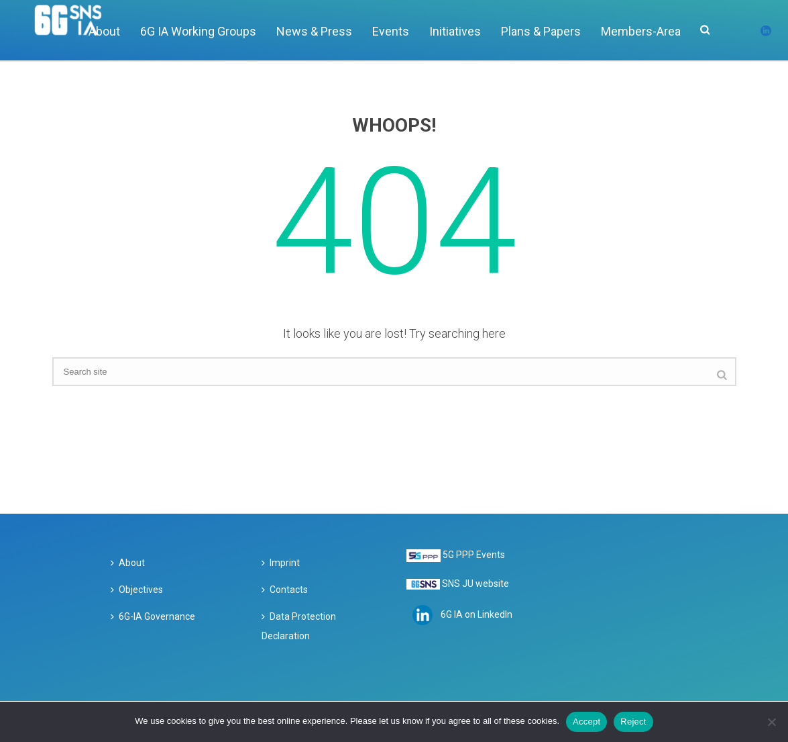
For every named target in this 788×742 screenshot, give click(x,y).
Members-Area (641, 31)
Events (390, 31)
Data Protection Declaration (299, 626)
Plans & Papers (541, 31)
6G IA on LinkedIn (476, 614)
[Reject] (771, 722)
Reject (633, 721)
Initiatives (455, 31)
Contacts (285, 589)
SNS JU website (475, 583)
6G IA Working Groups (198, 31)
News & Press (314, 31)
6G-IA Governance (153, 616)
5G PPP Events (474, 554)
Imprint (281, 562)
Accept (586, 721)
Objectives (137, 589)
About (128, 562)
